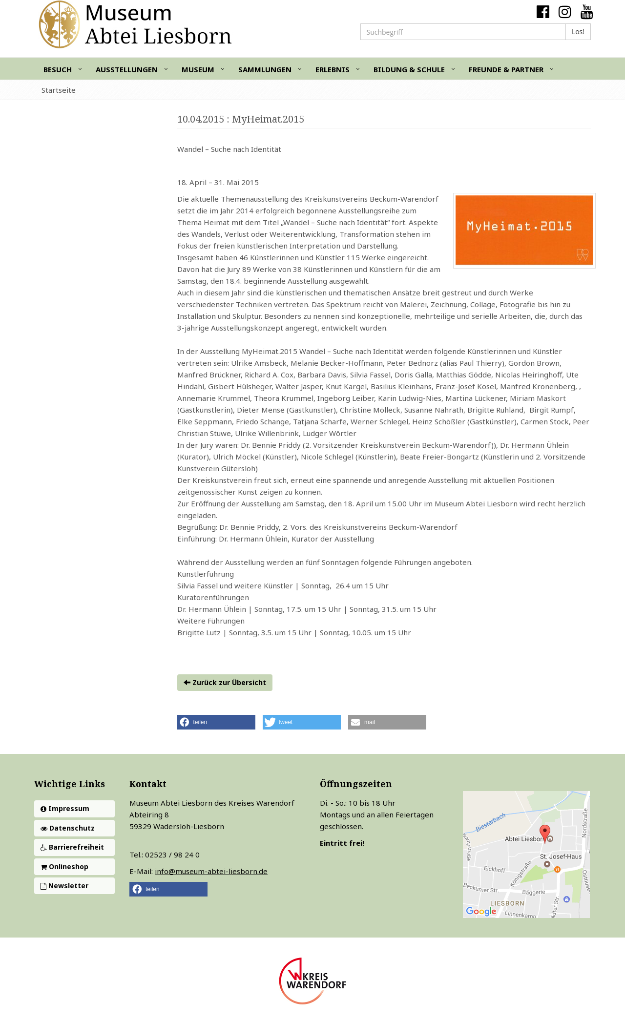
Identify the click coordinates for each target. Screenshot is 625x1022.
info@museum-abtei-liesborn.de (211, 871)
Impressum (65, 808)
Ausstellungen (127, 69)
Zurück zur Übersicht (225, 682)
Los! (578, 31)
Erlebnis (332, 69)
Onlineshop (64, 866)
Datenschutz (68, 828)
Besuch (57, 69)
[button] (216, 722)
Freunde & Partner (506, 69)
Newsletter (64, 885)
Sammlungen (265, 69)
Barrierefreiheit (72, 847)
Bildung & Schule (409, 69)
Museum (198, 69)
